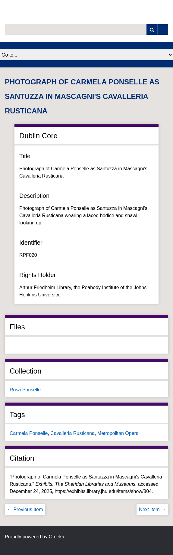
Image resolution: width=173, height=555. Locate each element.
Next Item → (152, 509)
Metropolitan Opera (118, 433)
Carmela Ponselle (29, 433)
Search (151, 29)
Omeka (56, 536)
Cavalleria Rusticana (72, 433)
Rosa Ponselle (25, 389)
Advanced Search (162, 29)
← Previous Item (25, 509)
